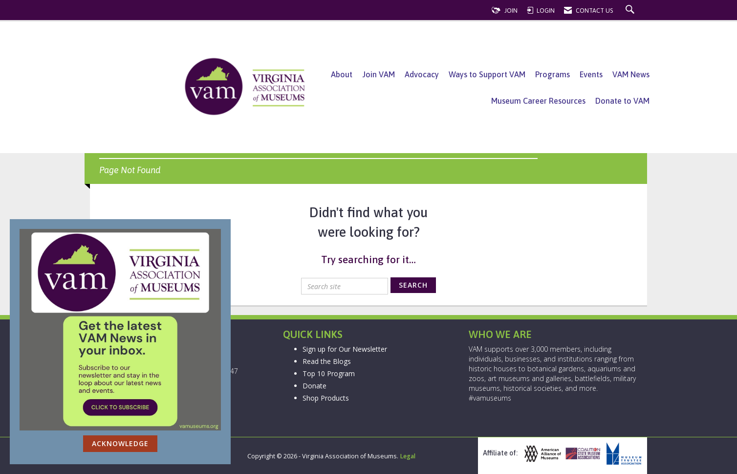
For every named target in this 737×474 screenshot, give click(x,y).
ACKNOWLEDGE (120, 443)
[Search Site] (631, 10)
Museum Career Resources (538, 100)
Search (413, 285)
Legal (407, 456)
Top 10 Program (329, 373)
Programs (552, 74)
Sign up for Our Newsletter (345, 349)
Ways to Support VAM (487, 74)
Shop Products (326, 398)
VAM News (631, 74)
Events (591, 74)
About (341, 74)
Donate (314, 385)
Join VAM (378, 74)
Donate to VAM (622, 100)
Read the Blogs (327, 361)
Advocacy (422, 74)
